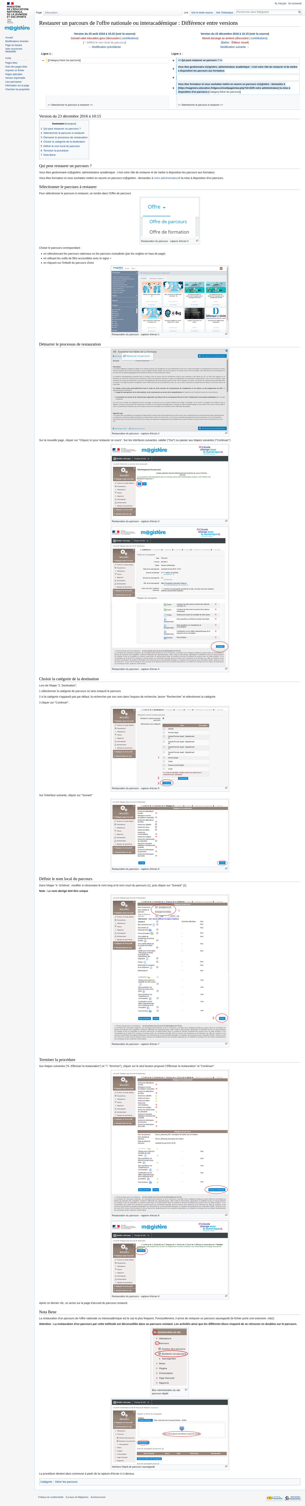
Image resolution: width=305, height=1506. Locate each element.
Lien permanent (13, 81)
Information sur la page (17, 85)
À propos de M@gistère (77, 1497)
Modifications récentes (16, 41)
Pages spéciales (13, 74)
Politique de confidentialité (50, 1497)
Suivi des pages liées (16, 66)
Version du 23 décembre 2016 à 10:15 (225, 33)
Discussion (51, 12)
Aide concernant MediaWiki (13, 50)
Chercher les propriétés (17, 89)
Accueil (9, 37)
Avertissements (98, 1497)
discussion (113, 38)
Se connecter (295, 3)
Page (39, 12)
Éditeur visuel (239, 42)
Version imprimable (15, 78)
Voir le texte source (202, 12)
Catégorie (46, 1481)
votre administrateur (166, 178)
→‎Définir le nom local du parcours (104, 42)
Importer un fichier (14, 70)
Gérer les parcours (66, 1481)
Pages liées (11, 62)
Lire (186, 12)
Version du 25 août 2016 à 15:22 (94, 33)
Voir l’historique (224, 12)
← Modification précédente (104, 46)
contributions (129, 38)
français (282, 3)
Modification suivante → (234, 46)
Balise (225, 42)
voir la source (125, 33)
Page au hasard (13, 45)
